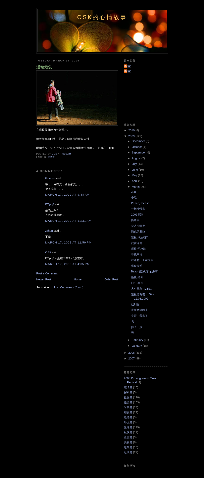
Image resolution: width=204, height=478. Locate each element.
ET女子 (49, 204)
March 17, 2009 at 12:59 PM (68, 242)
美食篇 (128, 442)
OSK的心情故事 (102, 17)
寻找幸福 (136, 254)
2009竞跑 (137, 214)
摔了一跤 (136, 327)
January (137, 345)
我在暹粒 (136, 243)
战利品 (135, 304)
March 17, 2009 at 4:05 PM (67, 264)
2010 (131, 130)
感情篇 (128, 387)
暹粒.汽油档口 (140, 237)
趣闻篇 (128, 447)
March (136, 186)
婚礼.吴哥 (137, 277)
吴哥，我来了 (139, 315)
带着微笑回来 (139, 310)
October (137, 146)
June (135, 169)
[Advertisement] (142, 98)
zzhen (49, 230)
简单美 (135, 220)
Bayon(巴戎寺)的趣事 (144, 271)
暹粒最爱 (136, 265)
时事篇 (128, 407)
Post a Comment (46, 273)
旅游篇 (51, 157)
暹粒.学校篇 (138, 248)
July (134, 163)
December (139, 141)
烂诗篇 (128, 417)
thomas (50, 178)
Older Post (111, 279)
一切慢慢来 (138, 208)
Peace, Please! (140, 203)
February (138, 339)
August (136, 158)
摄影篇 (128, 397)
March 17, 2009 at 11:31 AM (68, 220)
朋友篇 (128, 412)
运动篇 (128, 452)
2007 (131, 358)
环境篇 (128, 422)
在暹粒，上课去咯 (142, 260)
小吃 (134, 197)
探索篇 (128, 392)
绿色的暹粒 (138, 231)
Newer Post (43, 279)
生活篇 (128, 427)
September (139, 152)
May (135, 175)
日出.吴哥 (137, 283)
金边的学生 (138, 226)
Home (77, 279)
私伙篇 (128, 432)
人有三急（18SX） (143, 288)
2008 (131, 352)
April (135, 181)
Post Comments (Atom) (68, 287)
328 (133, 191)
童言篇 (128, 437)
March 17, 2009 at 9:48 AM (67, 194)
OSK (48, 252)
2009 (131, 136)
